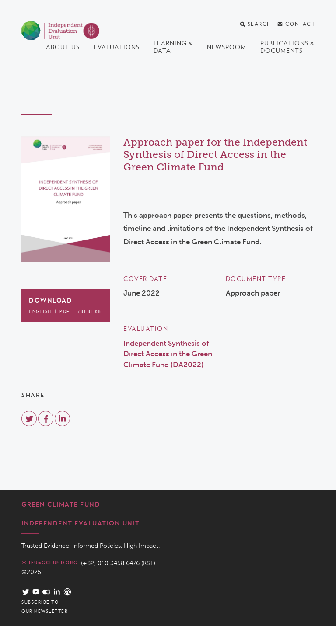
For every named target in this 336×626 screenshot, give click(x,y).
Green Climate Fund (60, 504)
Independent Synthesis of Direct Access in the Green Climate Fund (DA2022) (167, 354)
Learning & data (173, 47)
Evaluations (117, 47)
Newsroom (226, 47)
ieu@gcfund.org (49, 562)
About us (63, 47)
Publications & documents (287, 47)
